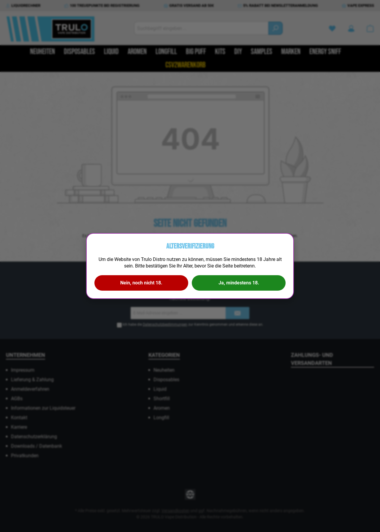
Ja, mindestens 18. (238, 283)
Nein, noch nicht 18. (141, 283)
